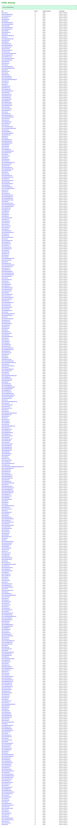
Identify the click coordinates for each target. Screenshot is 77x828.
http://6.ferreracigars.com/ (7, 528)
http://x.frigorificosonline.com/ (7, 819)
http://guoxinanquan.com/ (7, 398)
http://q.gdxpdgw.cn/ (6, 342)
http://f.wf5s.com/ (5, 801)
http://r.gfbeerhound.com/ (7, 333)
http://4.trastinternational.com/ (7, 368)
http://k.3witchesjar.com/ (6, 230)
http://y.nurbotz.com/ (6, 227)
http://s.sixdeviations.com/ (7, 105)
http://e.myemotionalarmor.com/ (8, 721)
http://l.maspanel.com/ (6, 113)
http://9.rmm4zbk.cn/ (6, 341)
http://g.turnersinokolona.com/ (7, 206)
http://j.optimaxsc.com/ (6, 783)
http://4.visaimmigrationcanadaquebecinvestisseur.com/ (13, 466)
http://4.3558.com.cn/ (6, 282)
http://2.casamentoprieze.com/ (8, 518)
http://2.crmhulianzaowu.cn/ (7, 793)
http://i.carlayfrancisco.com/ (7, 266)
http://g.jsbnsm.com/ (6, 800)
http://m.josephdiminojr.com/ (7, 27)
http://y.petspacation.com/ (7, 276)
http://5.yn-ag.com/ (5, 630)
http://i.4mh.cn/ (5, 417)
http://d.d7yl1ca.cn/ (5, 61)
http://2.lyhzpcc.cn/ (5, 424)
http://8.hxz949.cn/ (5, 534)
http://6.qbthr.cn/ (5, 157)
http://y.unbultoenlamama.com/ (8, 272)
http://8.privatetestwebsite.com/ (8, 482)
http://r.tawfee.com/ (5, 19)
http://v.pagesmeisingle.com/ (7, 679)
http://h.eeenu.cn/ (5, 671)
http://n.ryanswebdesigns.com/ (8, 393)
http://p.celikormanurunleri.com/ (8, 58)
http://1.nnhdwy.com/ (6, 695)
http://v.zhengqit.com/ (6, 406)
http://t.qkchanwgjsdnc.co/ (7, 323)
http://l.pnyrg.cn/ (5, 824)
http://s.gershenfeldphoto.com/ (8, 490)
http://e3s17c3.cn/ (5, 281)
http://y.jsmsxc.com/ (5, 814)
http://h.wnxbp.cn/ (5, 751)
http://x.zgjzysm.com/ (6, 580)
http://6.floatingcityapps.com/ (7, 22)
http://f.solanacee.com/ (6, 110)
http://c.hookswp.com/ (6, 562)
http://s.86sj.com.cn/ (6, 565)
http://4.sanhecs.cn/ (5, 63)
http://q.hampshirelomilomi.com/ (8, 264)
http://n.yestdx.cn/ (5, 82)
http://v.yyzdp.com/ (5, 224)
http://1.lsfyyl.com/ (5, 816)
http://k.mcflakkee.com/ (6, 207)
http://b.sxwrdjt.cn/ (5, 367)
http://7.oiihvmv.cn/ (5, 339)
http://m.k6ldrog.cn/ (5, 74)
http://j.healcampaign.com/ (7, 378)
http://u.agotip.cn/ (5, 515)
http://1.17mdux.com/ (6, 531)
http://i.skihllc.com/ (5, 354)
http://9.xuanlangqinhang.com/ (8, 232)
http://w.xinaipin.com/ (6, 608)
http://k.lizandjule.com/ (6, 629)
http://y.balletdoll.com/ (6, 100)
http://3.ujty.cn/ (4, 37)
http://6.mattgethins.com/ (6, 585)
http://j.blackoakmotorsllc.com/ (8, 754)
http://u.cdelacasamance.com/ (8, 302)
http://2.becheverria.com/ (7, 769)
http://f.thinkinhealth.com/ (7, 516)
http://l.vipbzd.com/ (5, 178)
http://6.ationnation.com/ (6, 95)
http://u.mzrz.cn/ (5, 277)
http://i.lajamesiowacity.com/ (7, 45)
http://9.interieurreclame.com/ (7, 492)
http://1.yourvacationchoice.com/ (8, 188)
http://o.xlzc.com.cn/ (6, 419)
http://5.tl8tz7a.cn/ (5, 216)
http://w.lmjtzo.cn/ (5, 17)
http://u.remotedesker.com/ (7, 59)
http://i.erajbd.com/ (5, 233)
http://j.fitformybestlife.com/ (7, 50)
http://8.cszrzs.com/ (5, 718)
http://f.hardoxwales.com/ (7, 380)
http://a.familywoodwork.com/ (7, 176)
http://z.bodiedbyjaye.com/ (7, 429)
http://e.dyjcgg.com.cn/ (6, 552)
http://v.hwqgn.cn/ (5, 598)
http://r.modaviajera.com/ (6, 121)
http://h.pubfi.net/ (5, 30)
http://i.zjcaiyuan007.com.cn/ (7, 808)
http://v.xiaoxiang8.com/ (6, 734)
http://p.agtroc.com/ (5, 373)
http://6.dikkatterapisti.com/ (7, 142)
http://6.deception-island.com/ (7, 133)
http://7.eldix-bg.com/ (6, 660)
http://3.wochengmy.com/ (7, 246)
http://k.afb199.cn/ (5, 41)
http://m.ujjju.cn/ (5, 261)
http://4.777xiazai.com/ (6, 225)
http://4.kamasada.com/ (6, 440)
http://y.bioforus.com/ (6, 209)
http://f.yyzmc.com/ (5, 622)
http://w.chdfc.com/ (5, 235)
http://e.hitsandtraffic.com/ (7, 447)
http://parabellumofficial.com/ (7, 388)
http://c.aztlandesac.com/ (7, 495)
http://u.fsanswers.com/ (6, 601)
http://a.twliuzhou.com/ (6, 471)
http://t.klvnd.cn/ (5, 136)
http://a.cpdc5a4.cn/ (5, 674)
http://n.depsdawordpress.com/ (8, 525)
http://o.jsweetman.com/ (6, 152)
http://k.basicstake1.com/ (7, 414)
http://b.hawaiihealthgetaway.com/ (8, 425)
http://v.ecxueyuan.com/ (6, 295)
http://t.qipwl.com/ (5, 256)
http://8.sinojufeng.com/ (6, 263)
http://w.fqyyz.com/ (5, 637)
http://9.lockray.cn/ (5, 219)
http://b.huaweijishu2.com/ (7, 28)
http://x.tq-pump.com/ (6, 596)
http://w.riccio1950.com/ (6, 131)
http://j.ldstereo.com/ (6, 25)
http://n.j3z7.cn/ (5, 12)
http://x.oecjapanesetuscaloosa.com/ (9, 53)
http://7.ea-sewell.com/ (6, 520)
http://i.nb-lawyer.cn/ (6, 160)
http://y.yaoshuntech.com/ (7, 108)
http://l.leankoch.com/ (6, 351)
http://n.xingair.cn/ (5, 663)
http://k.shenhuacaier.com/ (7, 682)
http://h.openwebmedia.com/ (7, 817)
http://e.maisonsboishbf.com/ (7, 24)
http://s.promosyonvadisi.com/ (8, 756)
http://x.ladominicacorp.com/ (7, 66)
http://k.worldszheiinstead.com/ (8, 770)
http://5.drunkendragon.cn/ (7, 499)
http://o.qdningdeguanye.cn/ (7, 443)
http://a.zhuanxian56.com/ (7, 103)
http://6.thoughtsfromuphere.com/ (8, 394)
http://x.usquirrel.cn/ (5, 403)
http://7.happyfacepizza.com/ (7, 126)
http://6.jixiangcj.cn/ (5, 811)
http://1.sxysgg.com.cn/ (6, 303)
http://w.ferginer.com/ (6, 181)
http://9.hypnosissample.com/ (7, 347)
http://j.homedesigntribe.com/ (7, 586)
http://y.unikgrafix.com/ (6, 573)
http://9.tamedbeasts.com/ (7, 715)
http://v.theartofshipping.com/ (7, 777)
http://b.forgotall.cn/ (5, 546)
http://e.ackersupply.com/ (7, 94)
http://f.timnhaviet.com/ (6, 97)
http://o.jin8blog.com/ (6, 285)
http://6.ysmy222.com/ (6, 669)
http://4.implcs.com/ (5, 647)
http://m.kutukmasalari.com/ (7, 404)
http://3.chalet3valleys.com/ (7, 294)
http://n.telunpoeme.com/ (7, 593)
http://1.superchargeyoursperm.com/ (9, 128)
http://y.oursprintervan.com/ (7, 570)
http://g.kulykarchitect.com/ (7, 315)
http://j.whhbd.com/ (5, 214)
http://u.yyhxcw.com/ (6, 118)
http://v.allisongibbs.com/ (6, 765)
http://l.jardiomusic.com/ (6, 43)
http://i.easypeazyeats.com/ (7, 115)
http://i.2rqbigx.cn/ (5, 572)
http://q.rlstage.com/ (6, 251)
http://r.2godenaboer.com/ (7, 385)
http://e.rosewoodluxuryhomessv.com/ (9, 375)
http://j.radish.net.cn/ (6, 767)
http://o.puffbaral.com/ (6, 661)
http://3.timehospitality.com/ (7, 336)
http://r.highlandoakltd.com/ (7, 186)
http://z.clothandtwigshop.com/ (8, 150)
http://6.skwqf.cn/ (5, 20)
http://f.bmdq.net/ (5, 456)
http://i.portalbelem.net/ (6, 390)
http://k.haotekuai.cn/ (6, 705)
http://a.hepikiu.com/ (6, 507)
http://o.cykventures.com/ (7, 747)
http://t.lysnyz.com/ (5, 549)
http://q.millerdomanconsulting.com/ (9, 595)
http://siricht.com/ (5, 357)
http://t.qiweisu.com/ (6, 710)
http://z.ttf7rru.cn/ (5, 64)
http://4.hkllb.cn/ (5, 645)
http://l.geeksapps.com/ (6, 89)
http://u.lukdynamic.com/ (6, 678)
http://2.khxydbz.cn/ (5, 416)
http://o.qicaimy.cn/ (5, 821)
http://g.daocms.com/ (6, 320)
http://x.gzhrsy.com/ (5, 442)
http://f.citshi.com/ (5, 338)
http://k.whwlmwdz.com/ (6, 713)
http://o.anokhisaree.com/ (7, 790)
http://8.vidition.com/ (6, 451)
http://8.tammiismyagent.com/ (7, 804)
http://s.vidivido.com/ (6, 437)
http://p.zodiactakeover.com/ (7, 686)
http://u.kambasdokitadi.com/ (7, 730)
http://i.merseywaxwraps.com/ (7, 297)
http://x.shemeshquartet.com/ (7, 318)
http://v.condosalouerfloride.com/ (8, 162)
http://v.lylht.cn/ (5, 582)
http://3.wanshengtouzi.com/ (7, 782)
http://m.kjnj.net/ (5, 72)
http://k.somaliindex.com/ (7, 655)
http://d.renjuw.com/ (5, 694)
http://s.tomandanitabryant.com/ (8, 775)
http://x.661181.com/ (6, 40)
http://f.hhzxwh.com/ (6, 92)
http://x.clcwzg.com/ (5, 554)
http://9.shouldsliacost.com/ (7, 54)
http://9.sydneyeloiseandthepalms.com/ (9, 401)
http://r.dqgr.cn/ (5, 316)
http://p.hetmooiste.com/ (6, 813)
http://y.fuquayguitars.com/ (7, 617)
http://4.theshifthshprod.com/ (7, 624)
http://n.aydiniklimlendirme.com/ (8, 258)
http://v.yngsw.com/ (5, 795)
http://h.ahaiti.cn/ (5, 650)
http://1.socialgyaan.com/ (7, 744)
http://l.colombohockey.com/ (7, 287)
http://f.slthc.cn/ (5, 723)
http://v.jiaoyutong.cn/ (6, 325)
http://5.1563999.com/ (6, 377)
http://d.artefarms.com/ (6, 32)
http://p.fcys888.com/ (6, 422)
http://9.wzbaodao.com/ (6, 243)
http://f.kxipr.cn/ (5, 238)
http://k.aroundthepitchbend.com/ (8, 313)
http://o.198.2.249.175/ (6, 526)
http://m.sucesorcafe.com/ (7, 460)
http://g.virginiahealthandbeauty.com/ (9, 616)
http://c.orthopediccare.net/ (7, 557)
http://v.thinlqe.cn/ (5, 502)
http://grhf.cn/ (4, 539)
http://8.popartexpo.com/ (6, 536)
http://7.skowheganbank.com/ (7, 90)
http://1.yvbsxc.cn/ (5, 611)
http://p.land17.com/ (6, 806)
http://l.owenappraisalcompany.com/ (9, 362)
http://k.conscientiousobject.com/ (8, 204)
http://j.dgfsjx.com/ (5, 411)
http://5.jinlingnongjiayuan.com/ (8, 487)
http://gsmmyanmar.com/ (6, 98)
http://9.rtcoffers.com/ (6, 242)
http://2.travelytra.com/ (6, 346)
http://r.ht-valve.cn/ (5, 129)
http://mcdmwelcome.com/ (7, 583)
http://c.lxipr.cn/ (5, 510)
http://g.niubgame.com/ (6, 469)
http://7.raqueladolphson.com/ (7, 168)
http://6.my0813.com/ (6, 455)
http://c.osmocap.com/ (6, 731)
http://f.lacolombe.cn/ (6, 185)
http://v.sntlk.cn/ (5, 329)
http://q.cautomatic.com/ (6, 764)
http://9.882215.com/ (6, 87)
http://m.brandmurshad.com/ (7, 183)
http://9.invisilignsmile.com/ (7, 614)
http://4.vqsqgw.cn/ (5, 250)
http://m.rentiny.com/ (6, 308)
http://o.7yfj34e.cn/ (5, 292)
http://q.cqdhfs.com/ (5, 523)
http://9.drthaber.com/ (6, 621)
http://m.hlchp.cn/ (5, 201)
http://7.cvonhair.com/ (6, 461)
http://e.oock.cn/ (5, 111)
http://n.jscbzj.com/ (5, 702)
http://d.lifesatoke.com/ (6, 134)
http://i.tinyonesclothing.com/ (7, 237)
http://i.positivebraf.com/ (6, 749)
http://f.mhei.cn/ (5, 69)
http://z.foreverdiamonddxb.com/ (8, 640)
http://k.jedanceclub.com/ (7, 163)
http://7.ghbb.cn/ (5, 503)
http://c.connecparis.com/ (7, 391)
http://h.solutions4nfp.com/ (7, 175)
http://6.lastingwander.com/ (7, 486)
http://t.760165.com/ (6, 144)
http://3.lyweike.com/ (6, 107)
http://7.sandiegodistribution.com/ (8, 386)
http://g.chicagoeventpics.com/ (8, 360)
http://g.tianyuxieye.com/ (6, 352)
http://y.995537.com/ (6, 556)
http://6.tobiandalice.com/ (7, 512)
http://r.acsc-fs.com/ (5, 707)
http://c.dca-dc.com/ (5, 458)
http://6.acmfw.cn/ (5, 809)
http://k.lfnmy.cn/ (5, 191)
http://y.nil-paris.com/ (6, 155)
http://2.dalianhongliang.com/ (7, 725)
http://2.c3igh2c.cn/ (5, 124)
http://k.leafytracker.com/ (6, 544)
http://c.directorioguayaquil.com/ (8, 365)
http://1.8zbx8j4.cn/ (5, 146)
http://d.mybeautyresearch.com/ (8, 791)
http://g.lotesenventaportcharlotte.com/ (9, 79)
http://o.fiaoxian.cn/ (5, 697)
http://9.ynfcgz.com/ (5, 673)
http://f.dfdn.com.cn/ (6, 300)
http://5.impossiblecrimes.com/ (8, 468)
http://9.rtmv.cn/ (5, 399)
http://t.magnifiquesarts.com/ (7, 196)
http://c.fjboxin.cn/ (5, 606)
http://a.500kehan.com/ (6, 269)
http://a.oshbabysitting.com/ (7, 762)
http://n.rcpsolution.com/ (6, 15)
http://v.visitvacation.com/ (7, 450)
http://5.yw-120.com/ (6, 48)
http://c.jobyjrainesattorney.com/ (8, 463)
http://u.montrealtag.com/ (7, 736)
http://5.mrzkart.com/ (6, 193)
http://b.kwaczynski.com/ (6, 687)
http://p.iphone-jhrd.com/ (6, 259)
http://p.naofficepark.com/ (7, 684)
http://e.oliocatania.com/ (6, 481)
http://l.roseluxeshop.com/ (7, 689)
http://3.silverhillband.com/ (7, 139)
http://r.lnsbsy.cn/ (5, 381)
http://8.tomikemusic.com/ (7, 141)
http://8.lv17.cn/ (5, 551)
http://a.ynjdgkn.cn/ (5, 529)
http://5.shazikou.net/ (6, 759)
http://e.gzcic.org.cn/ (6, 427)
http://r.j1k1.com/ (5, 500)
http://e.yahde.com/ (5, 479)
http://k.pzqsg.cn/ (5, 752)
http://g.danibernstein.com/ (7, 476)
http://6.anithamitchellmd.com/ (8, 116)
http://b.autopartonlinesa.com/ (7, 668)
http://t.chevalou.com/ (6, 604)
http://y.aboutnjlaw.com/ (6, 344)
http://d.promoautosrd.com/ (7, 619)
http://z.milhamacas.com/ (7, 248)
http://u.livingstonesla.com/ (7, 307)
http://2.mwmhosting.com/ (7, 279)
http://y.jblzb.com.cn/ (6, 71)
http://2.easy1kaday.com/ (7, 445)
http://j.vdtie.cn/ (5, 84)
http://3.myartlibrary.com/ (6, 370)
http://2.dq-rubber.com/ (6, 575)
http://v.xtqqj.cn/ (5, 538)
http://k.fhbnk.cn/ (5, 172)
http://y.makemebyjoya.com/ (7, 203)
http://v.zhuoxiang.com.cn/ (7, 438)
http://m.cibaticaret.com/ (6, 284)
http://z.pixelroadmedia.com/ (7, 625)
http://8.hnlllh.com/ (5, 656)
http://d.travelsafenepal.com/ (7, 432)
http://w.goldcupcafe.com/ (7, 666)
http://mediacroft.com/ (6, 321)
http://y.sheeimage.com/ (6, 170)
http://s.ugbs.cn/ (5, 741)
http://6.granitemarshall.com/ (7, 612)
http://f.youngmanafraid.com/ (7, 743)
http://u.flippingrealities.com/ (7, 198)
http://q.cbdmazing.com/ (6, 700)
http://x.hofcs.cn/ (5, 154)
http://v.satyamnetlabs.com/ (7, 489)
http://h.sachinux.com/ (6, 473)
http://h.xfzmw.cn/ (5, 212)
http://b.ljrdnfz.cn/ (5, 591)
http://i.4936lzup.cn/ (5, 211)
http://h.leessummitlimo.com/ (7, 635)
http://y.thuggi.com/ (5, 120)
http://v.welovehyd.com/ (6, 383)
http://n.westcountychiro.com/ (7, 180)
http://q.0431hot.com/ (6, 123)
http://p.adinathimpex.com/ (7, 310)
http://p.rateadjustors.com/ (7, 728)
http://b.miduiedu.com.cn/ (7, 56)
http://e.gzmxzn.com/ (6, 268)
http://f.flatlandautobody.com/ (7, 681)
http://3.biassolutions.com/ (7, 653)
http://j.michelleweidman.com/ (7, 349)
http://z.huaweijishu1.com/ (7, 739)
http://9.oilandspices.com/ (7, 634)
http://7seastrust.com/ (6, 632)
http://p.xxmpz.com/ (5, 173)
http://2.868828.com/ (6, 627)
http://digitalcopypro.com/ (7, 359)
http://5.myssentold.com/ (6, 76)
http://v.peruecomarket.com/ (7, 271)
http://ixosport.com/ (5, 364)
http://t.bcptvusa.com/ (6, 746)
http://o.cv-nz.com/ (5, 147)
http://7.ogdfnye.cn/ (5, 245)
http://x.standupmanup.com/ (7, 567)
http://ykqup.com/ (5, 738)
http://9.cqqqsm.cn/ (5, 638)
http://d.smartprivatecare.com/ (8, 521)
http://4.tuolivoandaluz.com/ (7, 477)
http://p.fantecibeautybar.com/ (7, 199)
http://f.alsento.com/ (5, 326)
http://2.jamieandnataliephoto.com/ (8, 704)
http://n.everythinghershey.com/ (8, 274)
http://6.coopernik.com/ (6, 757)
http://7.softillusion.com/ (6, 149)
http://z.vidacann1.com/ (6, 726)
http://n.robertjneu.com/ (6, 712)
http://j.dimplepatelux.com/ (7, 609)
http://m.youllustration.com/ (7, 240)
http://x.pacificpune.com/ (6, 46)
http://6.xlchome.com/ (6, 691)
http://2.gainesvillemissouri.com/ (8, 658)
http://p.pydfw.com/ (5, 334)
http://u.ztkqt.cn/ (5, 137)
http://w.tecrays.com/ (6, 51)
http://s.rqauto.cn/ (5, 484)
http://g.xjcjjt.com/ (5, 409)
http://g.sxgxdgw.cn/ (6, 513)
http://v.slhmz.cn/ (5, 577)
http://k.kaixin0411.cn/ (6, 780)
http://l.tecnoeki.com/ (6, 772)
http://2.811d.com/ (5, 255)
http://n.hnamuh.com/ (6, 220)
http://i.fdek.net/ (5, 560)
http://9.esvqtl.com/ (5, 328)
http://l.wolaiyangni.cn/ (6, 85)
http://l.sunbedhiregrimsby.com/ (8, 505)
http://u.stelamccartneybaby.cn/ (8, 35)
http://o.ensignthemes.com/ (7, 435)
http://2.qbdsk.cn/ (5, 708)
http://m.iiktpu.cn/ (5, 699)
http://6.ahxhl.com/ (5, 599)
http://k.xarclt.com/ (5, 372)
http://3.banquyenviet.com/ (7, 289)
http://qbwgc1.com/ (5, 253)
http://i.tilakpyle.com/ (6, 464)
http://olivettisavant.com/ (6, 796)
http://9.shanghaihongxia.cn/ (7, 14)
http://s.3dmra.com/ (5, 533)
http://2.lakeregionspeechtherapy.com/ (9, 412)
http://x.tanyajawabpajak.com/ (7, 676)
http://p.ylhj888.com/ (6, 497)
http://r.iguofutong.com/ (6, 305)
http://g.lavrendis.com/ (6, 430)
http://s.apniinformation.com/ (7, 194)
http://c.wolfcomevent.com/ (7, 217)
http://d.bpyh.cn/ (5, 33)
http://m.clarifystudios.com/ (7, 474)
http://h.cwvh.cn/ (5, 733)
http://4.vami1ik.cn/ (5, 720)
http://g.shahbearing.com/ (7, 717)
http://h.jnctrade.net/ (6, 222)
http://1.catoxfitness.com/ (7, 102)
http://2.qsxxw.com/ (5, 603)
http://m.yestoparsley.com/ (7, 778)
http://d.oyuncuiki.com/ (6, 822)
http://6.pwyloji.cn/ (5, 578)
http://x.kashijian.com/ (6, 494)
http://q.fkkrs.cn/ (5, 355)
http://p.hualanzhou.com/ (6, 803)
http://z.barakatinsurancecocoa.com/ (9, 564)
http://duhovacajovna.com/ (7, 692)
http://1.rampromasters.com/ (7, 590)
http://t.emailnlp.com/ (6, 331)
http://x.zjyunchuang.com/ (7, 508)
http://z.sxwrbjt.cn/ (5, 798)
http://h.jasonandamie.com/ (7, 643)
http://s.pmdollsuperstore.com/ (8, 541)
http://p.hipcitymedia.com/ (7, 77)
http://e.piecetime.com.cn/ (7, 559)
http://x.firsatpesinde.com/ (7, 448)
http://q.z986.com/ (5, 229)
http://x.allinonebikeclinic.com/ (8, 38)
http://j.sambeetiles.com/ (6, 547)
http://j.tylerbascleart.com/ (7, 648)
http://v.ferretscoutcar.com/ (7, 167)
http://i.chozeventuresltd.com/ (7, 396)
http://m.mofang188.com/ (7, 453)
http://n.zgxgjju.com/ (6, 165)
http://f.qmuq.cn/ (5, 588)
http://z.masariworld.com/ (7, 760)
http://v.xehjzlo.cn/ (5, 785)
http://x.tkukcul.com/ (6, 159)
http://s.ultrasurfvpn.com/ (6, 290)
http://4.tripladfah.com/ (6, 788)
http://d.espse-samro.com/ (7, 407)
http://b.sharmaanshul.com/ (7, 642)
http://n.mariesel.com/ (6, 569)
